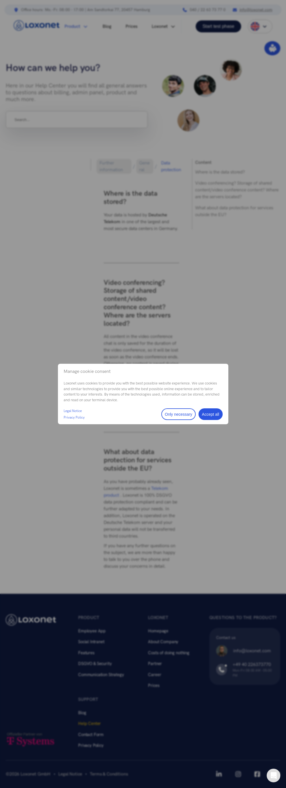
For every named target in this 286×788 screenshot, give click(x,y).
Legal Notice (73, 411)
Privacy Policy (74, 417)
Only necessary (178, 414)
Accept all (210, 414)
